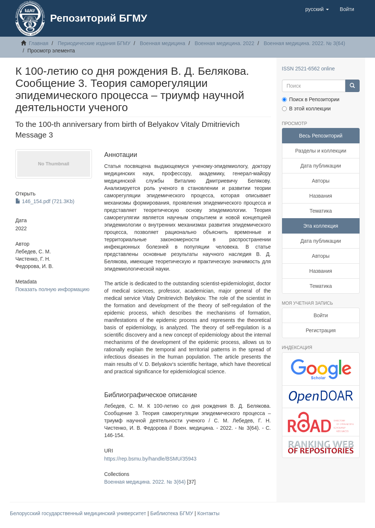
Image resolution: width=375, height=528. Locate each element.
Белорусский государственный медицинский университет (79, 513)
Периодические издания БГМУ (94, 43)
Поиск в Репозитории (310, 99)
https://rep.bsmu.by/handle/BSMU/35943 (150, 459)
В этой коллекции (306, 108)
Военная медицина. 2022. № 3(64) (304, 43)
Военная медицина (162, 43)
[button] (317, 9)
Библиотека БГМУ (172, 513)
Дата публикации (320, 166)
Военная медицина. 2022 (224, 43)
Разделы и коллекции (320, 151)
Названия (320, 196)
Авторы (321, 181)
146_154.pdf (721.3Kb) (44, 201)
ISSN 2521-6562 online (308, 69)
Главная (38, 43)
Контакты (208, 513)
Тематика (320, 211)
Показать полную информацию (52, 289)
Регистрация (321, 330)
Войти (320, 315)
